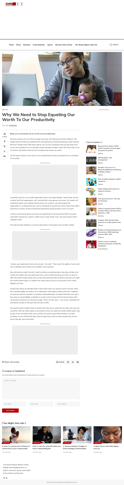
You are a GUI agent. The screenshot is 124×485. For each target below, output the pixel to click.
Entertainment (103, 249)
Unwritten (13, 125)
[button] (114, 45)
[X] (6, 478)
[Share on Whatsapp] (4, 151)
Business (101, 216)
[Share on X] (4, 146)
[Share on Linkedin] (4, 156)
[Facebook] (4, 478)
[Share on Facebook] (4, 141)
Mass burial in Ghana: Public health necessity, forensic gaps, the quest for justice (109, 148)
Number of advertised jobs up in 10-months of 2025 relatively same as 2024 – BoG (109, 232)
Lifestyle (5, 109)
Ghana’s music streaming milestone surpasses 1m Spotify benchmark (109, 244)
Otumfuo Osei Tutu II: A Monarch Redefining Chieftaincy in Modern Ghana (109, 170)
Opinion (100, 153)
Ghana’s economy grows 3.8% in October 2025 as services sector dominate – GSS (109, 211)
